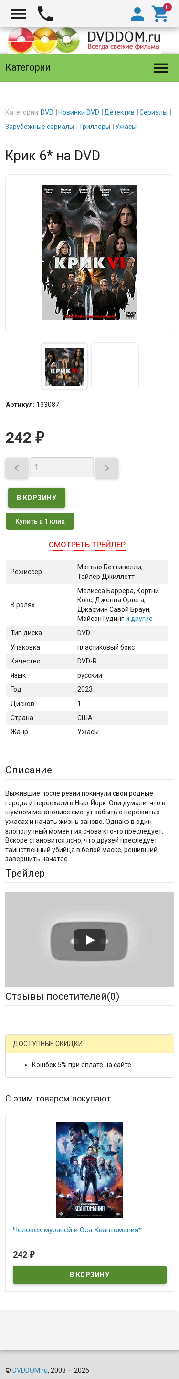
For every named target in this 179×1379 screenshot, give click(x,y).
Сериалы (153, 112)
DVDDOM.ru (30, 1370)
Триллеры (94, 126)
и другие (138, 618)
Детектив (119, 112)
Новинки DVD (78, 112)
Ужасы (126, 126)
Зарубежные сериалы (39, 126)
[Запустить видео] (90, 940)
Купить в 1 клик (40, 521)
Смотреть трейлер (87, 544)
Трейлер (25, 873)
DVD (47, 112)
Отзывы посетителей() (62, 996)
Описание (28, 770)
